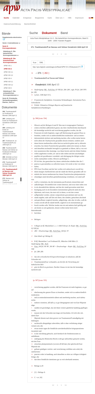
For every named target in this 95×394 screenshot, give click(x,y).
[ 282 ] (46, 73)
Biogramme (39, 18)
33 (32, 78)
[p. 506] (35, 118)
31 (32, 205)
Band (64, 33)
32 (32, 73)
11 (31, 151)
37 (32, 100)
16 (32, 164)
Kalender (16, 18)
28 (32, 197)
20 (32, 174)
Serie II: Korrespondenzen (9, 47)
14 (32, 158)
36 (32, 95)
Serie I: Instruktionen (11, 43)
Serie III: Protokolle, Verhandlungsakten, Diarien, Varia (10, 100)
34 (32, 84)
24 (32, 187)
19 (32, 171)
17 (32, 166)
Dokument (49, 33)
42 (32, 262)
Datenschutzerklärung (12, 24)
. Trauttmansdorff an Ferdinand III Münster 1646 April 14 (9, 164)
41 (32, 257)
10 (32, 148)
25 (32, 189)
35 (32, 89)
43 (32, 267)
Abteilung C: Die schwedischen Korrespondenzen (10, 93)
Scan (34, 62)
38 (32, 105)
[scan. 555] (43, 280)
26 (32, 192)
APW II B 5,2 (8, 85)
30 (32, 202)
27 (32, 195)
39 (32, 246)
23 (32, 184)
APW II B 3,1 (8, 72)
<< (53, 54)
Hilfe (69, 18)
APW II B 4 (8, 78)
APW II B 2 (8, 69)
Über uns (60, 18)
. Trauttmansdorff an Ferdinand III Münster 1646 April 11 (9, 113)
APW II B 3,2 (8, 75)
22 (32, 182)
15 (32, 161)
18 (32, 169)
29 (32, 200)
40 (32, 251)
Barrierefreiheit (30, 24)
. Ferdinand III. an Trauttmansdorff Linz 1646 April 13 (9, 143)
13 (32, 156)
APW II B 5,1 (8, 82)
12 (32, 153)
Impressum (79, 18)
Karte (50, 18)
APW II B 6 (8, 88)
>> (66, 54)
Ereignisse (27, 18)
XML (41, 62)
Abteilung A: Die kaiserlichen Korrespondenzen (10, 53)
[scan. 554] (43, 118)
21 (32, 177)
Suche (6, 18)
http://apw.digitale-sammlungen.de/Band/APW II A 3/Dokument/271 (57, 67)
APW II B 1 (8, 66)
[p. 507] (35, 280)
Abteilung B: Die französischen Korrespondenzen (10, 60)
